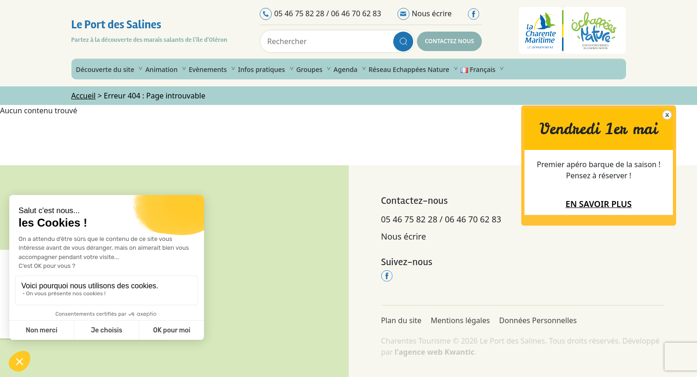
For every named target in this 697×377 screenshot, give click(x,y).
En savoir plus (599, 203)
